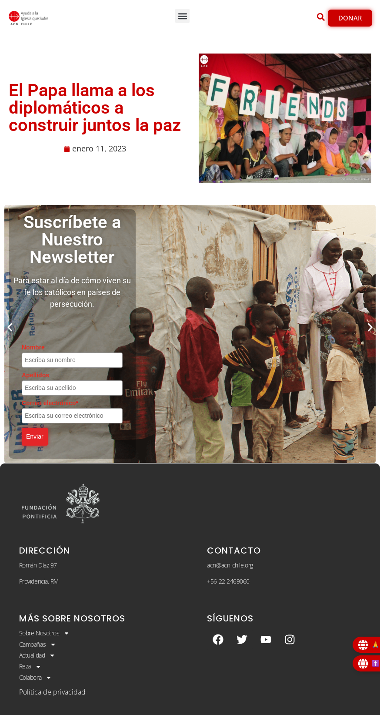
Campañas (37, 644)
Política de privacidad (52, 692)
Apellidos (35, 375)
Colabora (35, 677)
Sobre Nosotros (44, 633)
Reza (30, 666)
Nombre (33, 347)
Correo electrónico (50, 403)
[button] (182, 16)
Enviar (34, 436)
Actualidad (37, 655)
